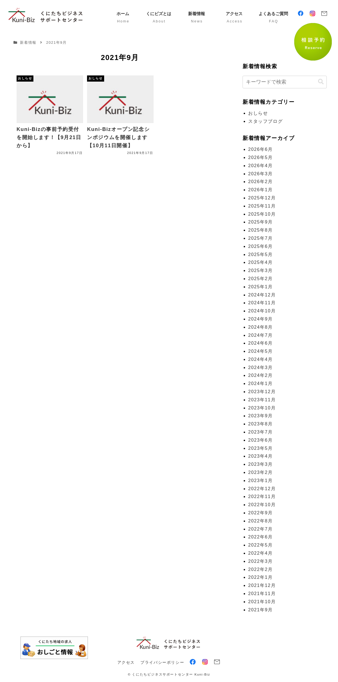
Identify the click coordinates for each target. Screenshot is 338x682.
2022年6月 (260, 536)
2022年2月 (260, 569)
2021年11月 (262, 593)
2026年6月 (260, 149)
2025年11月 (262, 206)
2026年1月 (260, 189)
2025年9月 (260, 222)
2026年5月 (260, 157)
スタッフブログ (265, 121)
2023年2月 (260, 472)
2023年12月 (262, 391)
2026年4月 (260, 165)
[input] (285, 82)
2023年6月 (260, 440)
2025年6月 (260, 246)
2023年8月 (260, 423)
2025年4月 (260, 262)
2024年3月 (260, 367)
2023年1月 (260, 480)
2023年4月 (260, 456)
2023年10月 (262, 407)
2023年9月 (260, 415)
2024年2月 (260, 375)
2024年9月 (260, 319)
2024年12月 (262, 294)
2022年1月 (260, 577)
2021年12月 (262, 585)
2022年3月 (260, 561)
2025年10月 (262, 214)
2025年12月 (262, 197)
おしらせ (258, 113)
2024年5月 (260, 351)
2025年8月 (260, 230)
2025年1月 (260, 286)
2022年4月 (260, 553)
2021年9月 (260, 609)
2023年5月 (260, 448)
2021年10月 (262, 601)
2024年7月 (260, 335)
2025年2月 (260, 278)
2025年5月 (260, 254)
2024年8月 (260, 327)
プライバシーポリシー (162, 662)
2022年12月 (262, 488)
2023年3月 (260, 464)
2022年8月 (260, 521)
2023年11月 (262, 399)
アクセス (126, 662)
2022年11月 (262, 496)
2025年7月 (260, 238)
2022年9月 (260, 512)
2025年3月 (260, 270)
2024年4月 (260, 359)
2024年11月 (262, 302)
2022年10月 (262, 504)
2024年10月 (262, 310)
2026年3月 (260, 173)
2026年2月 (260, 181)
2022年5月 (260, 545)
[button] (321, 82)
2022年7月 (260, 529)
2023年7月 (260, 432)
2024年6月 (260, 343)
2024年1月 (260, 383)
